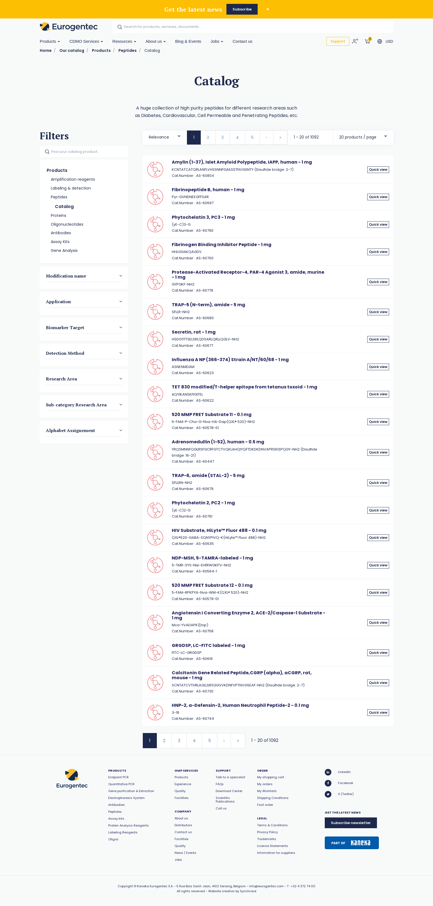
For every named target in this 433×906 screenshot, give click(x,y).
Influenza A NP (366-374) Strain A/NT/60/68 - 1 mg (230, 359)
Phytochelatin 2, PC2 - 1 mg (203, 503)
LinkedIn (338, 772)
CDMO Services (86, 41)
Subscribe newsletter (351, 822)
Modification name (66, 276)
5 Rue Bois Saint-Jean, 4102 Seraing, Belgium (211, 886)
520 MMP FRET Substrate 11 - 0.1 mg (212, 414)
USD (389, 41)
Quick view (378, 169)
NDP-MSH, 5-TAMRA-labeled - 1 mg (212, 558)
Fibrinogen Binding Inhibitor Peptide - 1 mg (221, 244)
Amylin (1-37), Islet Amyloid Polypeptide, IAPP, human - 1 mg (242, 162)
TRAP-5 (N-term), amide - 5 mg (208, 305)
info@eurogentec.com (266, 886)
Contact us (242, 41)
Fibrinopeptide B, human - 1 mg (208, 189)
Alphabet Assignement (70, 430)
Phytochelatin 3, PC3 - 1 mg (203, 217)
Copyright (125, 886)
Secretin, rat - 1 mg (194, 332)
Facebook (339, 783)
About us (156, 41)
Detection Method (65, 353)
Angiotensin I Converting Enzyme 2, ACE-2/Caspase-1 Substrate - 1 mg (248, 615)
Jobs (217, 41)
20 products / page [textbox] (357, 137)
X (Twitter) (339, 794)
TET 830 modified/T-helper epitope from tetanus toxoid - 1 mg (244, 387)
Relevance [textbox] (159, 137)
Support (338, 41)
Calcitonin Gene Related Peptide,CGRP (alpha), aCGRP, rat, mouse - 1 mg (242, 675)
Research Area (61, 379)
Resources (124, 41)
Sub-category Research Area (76, 404)
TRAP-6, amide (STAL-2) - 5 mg (208, 475)
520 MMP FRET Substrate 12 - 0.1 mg (212, 585)
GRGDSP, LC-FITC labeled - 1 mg (208, 645)
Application (58, 302)
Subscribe (242, 9)
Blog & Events (188, 41)
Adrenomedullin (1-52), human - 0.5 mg (218, 442)
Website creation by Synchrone (232, 891)
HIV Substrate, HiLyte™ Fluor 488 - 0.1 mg (219, 530)
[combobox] (165, 135)
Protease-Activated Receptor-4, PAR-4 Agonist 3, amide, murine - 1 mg (248, 274)
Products (50, 41)
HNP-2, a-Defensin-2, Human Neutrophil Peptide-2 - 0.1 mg (240, 705)
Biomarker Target (65, 327)
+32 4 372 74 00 (303, 886)
